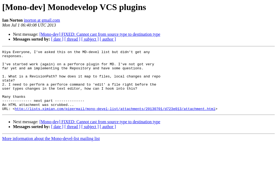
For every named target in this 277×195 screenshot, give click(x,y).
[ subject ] (90, 39)
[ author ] (108, 39)
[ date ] (57, 39)
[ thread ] (72, 39)
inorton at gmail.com (42, 20)
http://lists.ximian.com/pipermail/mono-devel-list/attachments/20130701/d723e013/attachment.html (115, 120)
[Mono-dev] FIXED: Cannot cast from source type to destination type (99, 34)
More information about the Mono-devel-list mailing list (51, 150)
